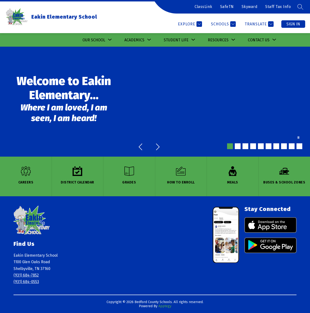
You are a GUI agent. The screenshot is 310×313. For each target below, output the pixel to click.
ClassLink (203, 6)
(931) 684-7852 (26, 275)
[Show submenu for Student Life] (176, 40)
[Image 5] (261, 146)
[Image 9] (292, 146)
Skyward (250, 6)
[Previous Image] (141, 147)
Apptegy (164, 306)
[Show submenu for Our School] (93, 40)
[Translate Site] (258, 24)
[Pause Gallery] (298, 138)
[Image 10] (299, 146)
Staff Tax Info (278, 6)
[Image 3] (245, 146)
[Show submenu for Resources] (218, 40)
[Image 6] (268, 146)
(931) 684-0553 (26, 281)
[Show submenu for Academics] (134, 40)
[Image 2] (238, 146)
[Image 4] (253, 146)
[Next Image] (157, 147)
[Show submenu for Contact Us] (259, 40)
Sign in (293, 24)
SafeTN (227, 6)
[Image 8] (284, 146)
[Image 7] (276, 146)
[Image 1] (230, 146)
